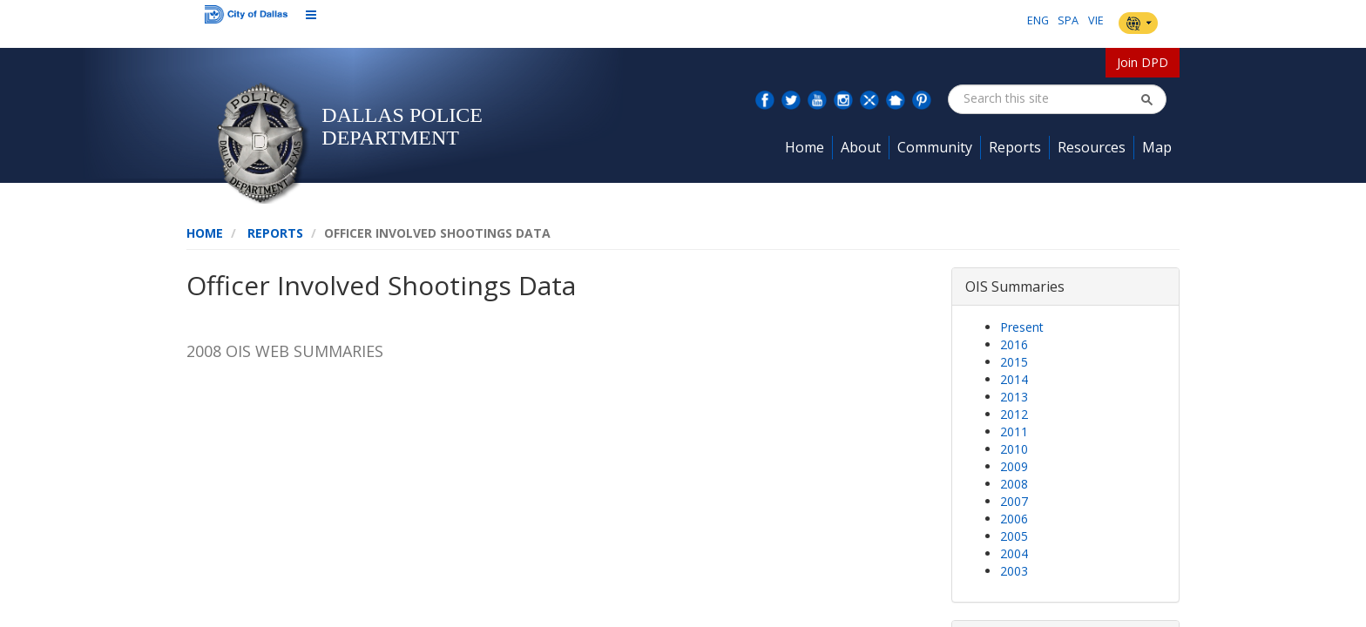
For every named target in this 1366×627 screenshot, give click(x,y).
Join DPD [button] (1142, 62)
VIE (1096, 20)
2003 (1014, 571)
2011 (1014, 431)
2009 (1014, 466)
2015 (1014, 362)
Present (1022, 327)
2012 (1014, 414)
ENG (1038, 20)
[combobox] (1051, 98)
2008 (1014, 483)
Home (204, 233)
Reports (275, 233)
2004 (1014, 553)
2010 (1014, 449)
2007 (1014, 501)
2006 (1014, 518)
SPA (1068, 20)
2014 (1014, 379)
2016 (1014, 344)
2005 (1014, 536)
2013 (1014, 396)
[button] (1146, 99)
